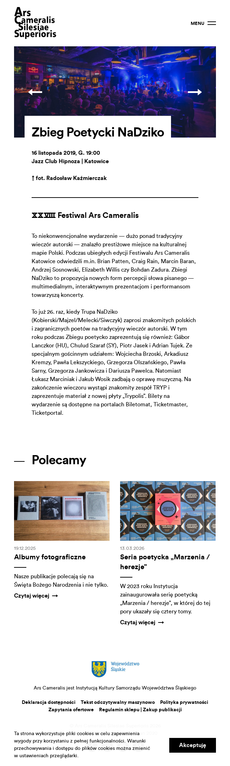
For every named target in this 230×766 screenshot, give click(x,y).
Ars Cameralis (35, 23)
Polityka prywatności (184, 702)
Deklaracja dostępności (48, 702)
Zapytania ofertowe (71, 709)
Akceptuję (192, 745)
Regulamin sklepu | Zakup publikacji (140, 709)
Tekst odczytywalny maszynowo (118, 702)
